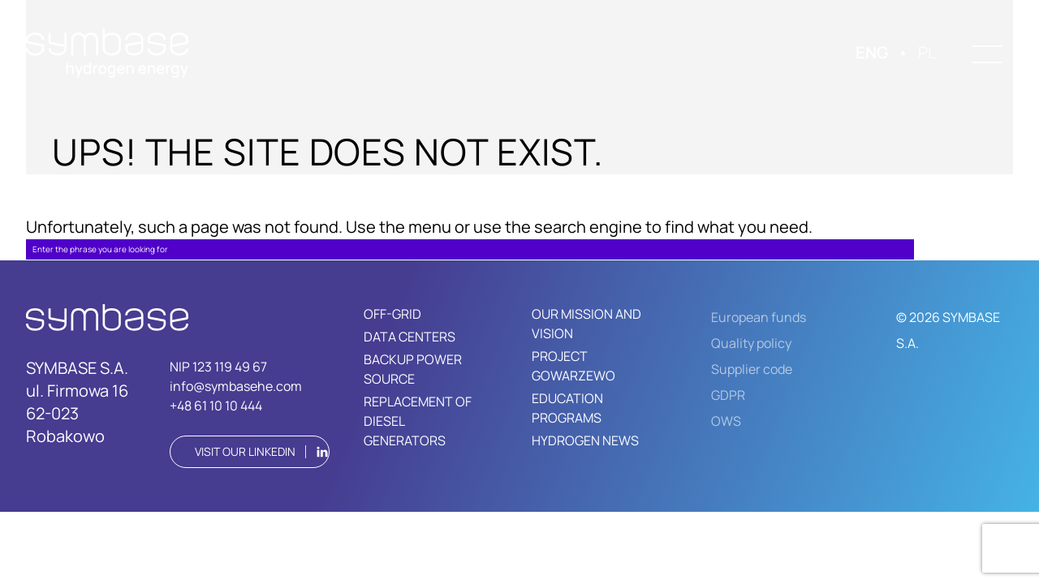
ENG (872, 52)
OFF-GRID (392, 314)
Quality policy (751, 343)
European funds (758, 317)
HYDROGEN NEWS (585, 440)
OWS (726, 421)
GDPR (728, 395)
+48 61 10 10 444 (216, 405)
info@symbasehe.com (236, 386)
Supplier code (751, 369)
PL (927, 52)
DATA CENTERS (409, 337)
